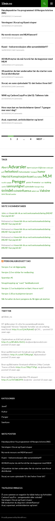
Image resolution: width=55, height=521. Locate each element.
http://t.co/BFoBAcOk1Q (13, 342)
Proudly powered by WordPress (13, 517)
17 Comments (17, 65)
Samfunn (5, 422)
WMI (3, 194)
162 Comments (18, 50)
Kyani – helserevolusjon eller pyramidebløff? (24, 46)
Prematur (36, 182)
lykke (40, 176)
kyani (30, 176)
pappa (9, 182)
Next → (41, 139)
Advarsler (17, 166)
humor (41, 171)
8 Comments (17, 38)
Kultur (4, 411)
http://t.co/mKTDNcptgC (22, 354)
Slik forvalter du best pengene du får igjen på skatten (25, 299)
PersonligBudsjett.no (17, 261)
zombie (13, 194)
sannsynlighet (15, 186)
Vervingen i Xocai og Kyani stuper (19, 22)
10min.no (6, 3)
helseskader (24, 172)
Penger (19, 181)
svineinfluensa (22, 190)
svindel (7, 190)
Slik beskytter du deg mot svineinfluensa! (20, 502)
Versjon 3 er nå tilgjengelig (13, 267)
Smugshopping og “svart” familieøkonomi (20, 283)
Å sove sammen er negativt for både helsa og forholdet (26, 494)
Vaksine (45, 190)
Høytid (5, 176)
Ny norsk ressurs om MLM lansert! (19, 34)
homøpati (34, 172)
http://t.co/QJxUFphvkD (23, 329)
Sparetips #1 (7, 277)
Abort (4, 167)
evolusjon (49, 168)
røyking (47, 182)
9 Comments (17, 123)
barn (29, 167)
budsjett (35, 168)
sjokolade (29, 186)
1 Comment (16, 16)
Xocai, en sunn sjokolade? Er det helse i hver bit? (26, 83)
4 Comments (17, 99)
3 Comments (17, 26)
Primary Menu (51, 3)
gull (2, 172)
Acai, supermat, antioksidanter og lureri (22, 119)
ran (42, 182)
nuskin (4, 182)
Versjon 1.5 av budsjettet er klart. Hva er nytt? (22, 288)
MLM (47, 176)
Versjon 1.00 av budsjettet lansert (17, 293)
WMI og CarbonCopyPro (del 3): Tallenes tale (24, 95)
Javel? (4, 406)
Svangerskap (39, 187)
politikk (28, 182)
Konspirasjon (19, 176)
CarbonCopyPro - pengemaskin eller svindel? (21, 497)
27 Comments (17, 77)
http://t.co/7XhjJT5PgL (26, 367)
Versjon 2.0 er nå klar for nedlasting (17, 272)
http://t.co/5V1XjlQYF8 (12, 379)
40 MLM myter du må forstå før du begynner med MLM (26, 463)
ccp (40, 167)
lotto (35, 177)
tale (37, 191)
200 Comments (18, 86)
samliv (3, 187)
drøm (44, 168)
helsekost (11, 171)
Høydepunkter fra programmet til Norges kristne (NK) (25, 441)
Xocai (8, 194)
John (3, 213)
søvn (33, 191)
